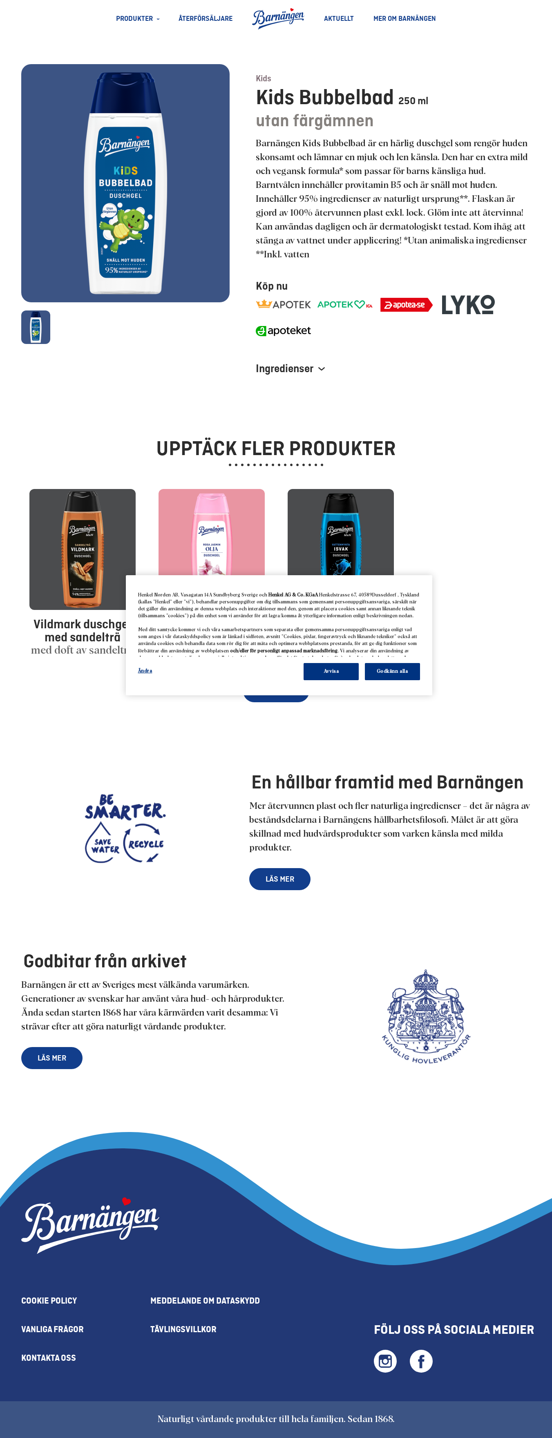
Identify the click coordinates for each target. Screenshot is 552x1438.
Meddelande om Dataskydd (205, 1301)
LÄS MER (280, 879)
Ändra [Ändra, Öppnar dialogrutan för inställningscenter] (145, 671)
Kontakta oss (48, 1358)
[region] (279, 635)
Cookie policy (49, 1301)
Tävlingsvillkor (183, 1329)
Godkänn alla (392, 671)
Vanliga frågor (52, 1329)
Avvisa (331, 671)
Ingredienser (290, 369)
